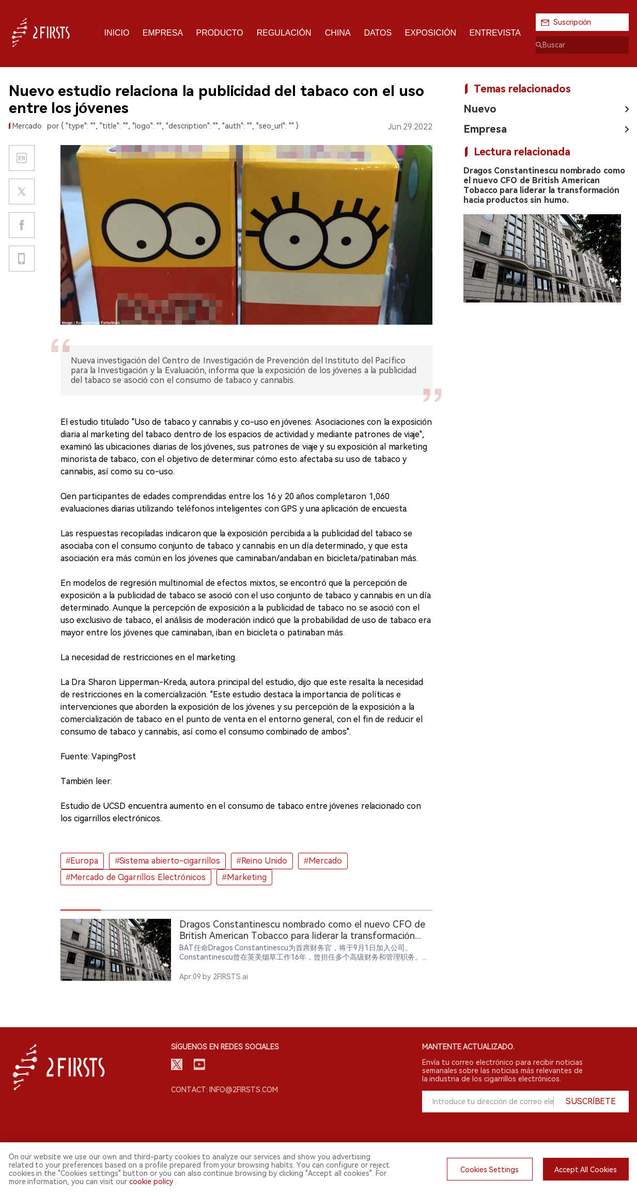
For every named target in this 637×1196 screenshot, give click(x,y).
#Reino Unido (262, 861)
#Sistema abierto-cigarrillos (167, 861)
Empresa (485, 129)
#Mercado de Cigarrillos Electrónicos (136, 877)
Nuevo (479, 109)
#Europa (82, 861)
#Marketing (244, 877)
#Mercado (323, 861)
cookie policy (151, 1181)
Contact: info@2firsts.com (224, 1090)
